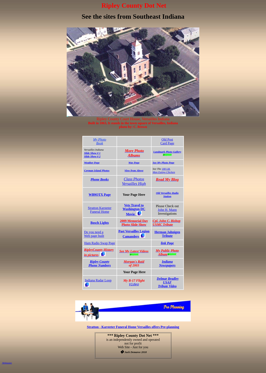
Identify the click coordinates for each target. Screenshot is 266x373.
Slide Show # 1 (92, 153)
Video (134, 284)
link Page (167, 243)
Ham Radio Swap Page (99, 243)
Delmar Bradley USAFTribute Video (168, 282)
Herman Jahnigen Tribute (167, 234)
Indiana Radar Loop (98, 280)
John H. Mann (167, 210)
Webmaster (7, 363)
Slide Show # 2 (92, 156)
